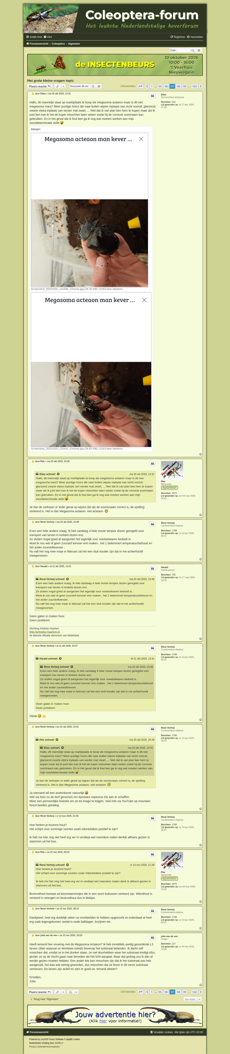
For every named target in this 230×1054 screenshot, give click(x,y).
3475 (174, 493)
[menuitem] (47, 37)
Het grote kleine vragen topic (50, 80)
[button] (140, 86)
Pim (163, 481)
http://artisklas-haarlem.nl (44, 632)
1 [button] (151, 86)
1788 (174, 530)
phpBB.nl (59, 1043)
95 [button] (160, 86)
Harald (164, 567)
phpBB (44, 1039)
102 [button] (194, 86)
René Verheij (168, 523)
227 (173, 943)
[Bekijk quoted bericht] (58, 474)
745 (173, 574)
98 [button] (178, 86)
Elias (163, 94)
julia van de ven (169, 936)
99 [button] (184, 86)
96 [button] (166, 86)
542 (173, 102)
